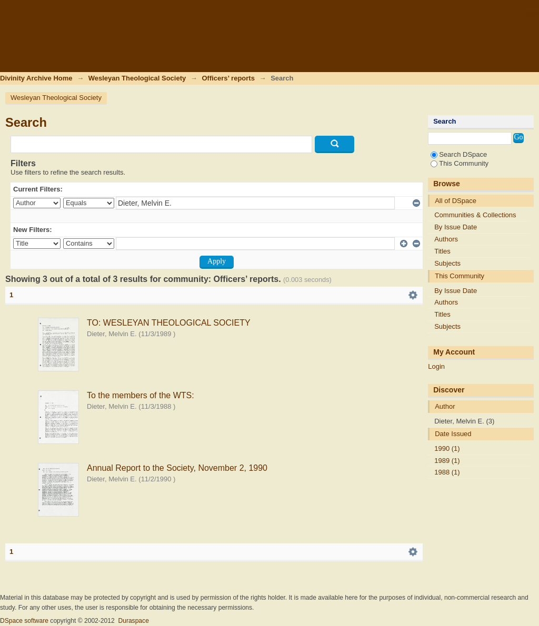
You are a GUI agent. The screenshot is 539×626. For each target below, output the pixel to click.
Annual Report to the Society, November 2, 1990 (177, 467)
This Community (459, 163)
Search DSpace (459, 154)
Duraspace (133, 620)
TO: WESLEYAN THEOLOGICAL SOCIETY (169, 322)
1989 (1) (447, 461)
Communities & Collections (475, 215)
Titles (442, 251)
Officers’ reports (228, 78)
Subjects (447, 263)
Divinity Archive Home (36, 78)
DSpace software (24, 620)
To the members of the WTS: (140, 395)
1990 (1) (447, 448)
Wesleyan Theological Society (137, 78)
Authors (446, 239)
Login (530, 13)
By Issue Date (455, 227)
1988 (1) (447, 472)
